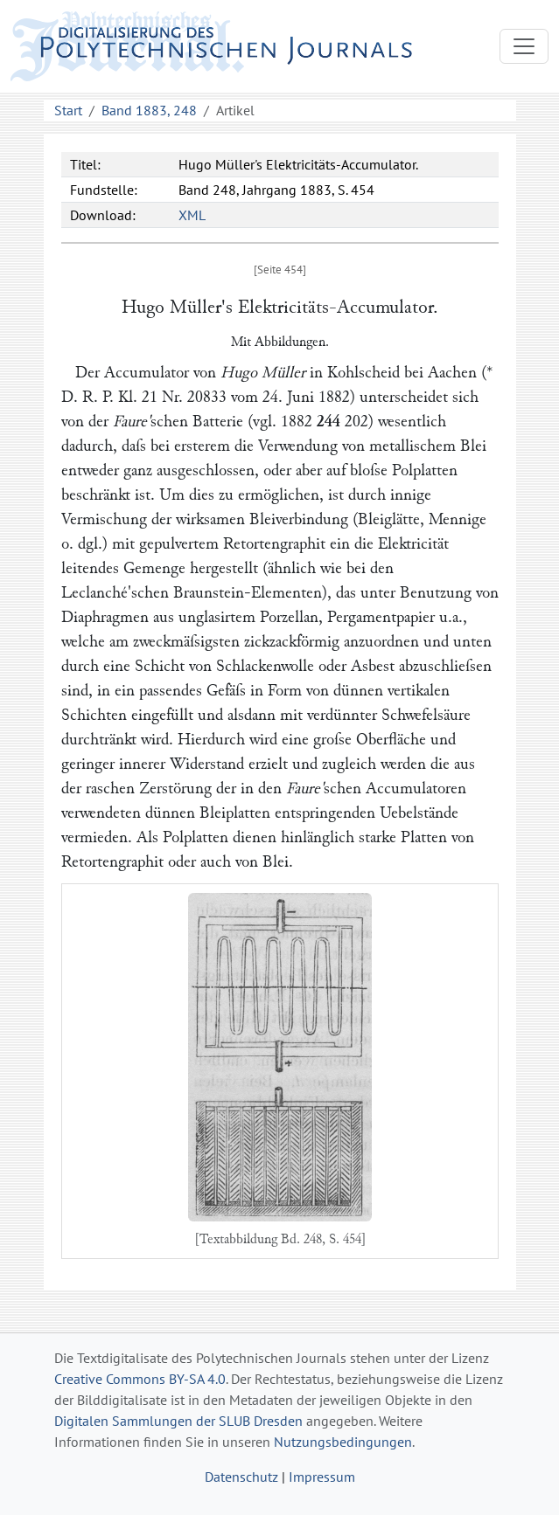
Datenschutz (241, 1476)
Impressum (322, 1476)
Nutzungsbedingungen (343, 1441)
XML (192, 215)
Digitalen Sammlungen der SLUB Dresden (178, 1420)
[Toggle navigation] (524, 46)
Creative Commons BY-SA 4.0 (140, 1378)
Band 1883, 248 (149, 110)
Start (68, 110)
